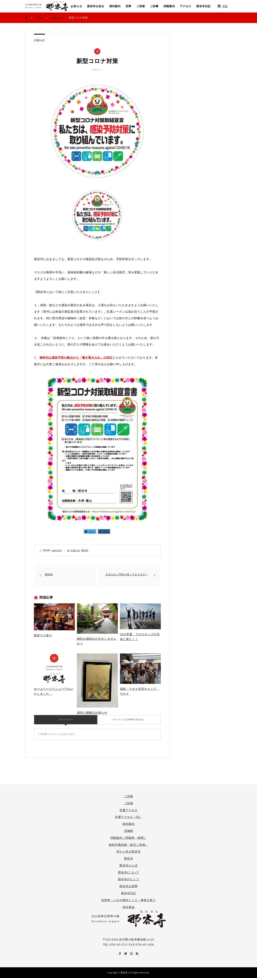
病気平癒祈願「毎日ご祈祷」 (128, 844)
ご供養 (154, 6)
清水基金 (128, 907)
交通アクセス (128, 810)
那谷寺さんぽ (128, 865)
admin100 (57, 550)
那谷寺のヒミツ (128, 879)
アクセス (185, 6)
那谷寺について (128, 872)
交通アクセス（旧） (128, 817)
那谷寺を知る (95, 6)
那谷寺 (84, 550)
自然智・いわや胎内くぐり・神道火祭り (128, 900)
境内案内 (115, 6)
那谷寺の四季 (128, 886)
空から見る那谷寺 (128, 851)
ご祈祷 (140, 6)
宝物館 (128, 830)
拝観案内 (169, 6)
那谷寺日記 (203, 6)
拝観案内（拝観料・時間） (128, 837)
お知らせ (76, 6)
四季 (128, 6)
